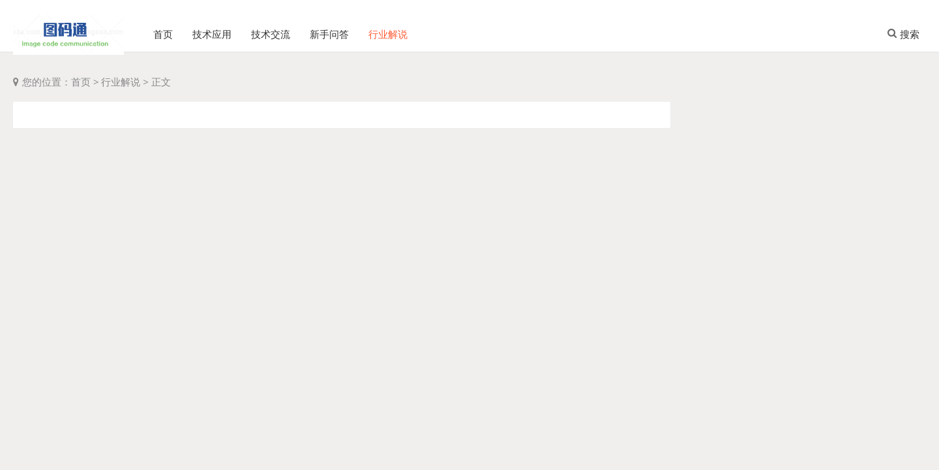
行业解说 (388, 29)
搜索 (903, 29)
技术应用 (211, 29)
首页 (163, 29)
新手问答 (329, 29)
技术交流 (270, 29)
